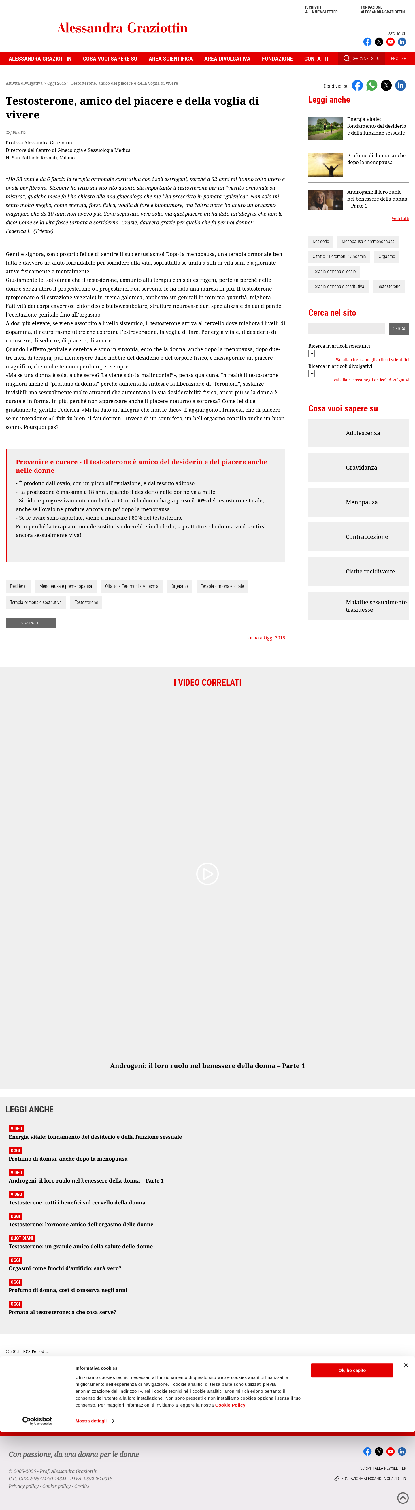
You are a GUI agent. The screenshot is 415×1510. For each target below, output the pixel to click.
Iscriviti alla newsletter (321, 9)
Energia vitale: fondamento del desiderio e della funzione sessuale (376, 126)
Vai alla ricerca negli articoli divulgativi (371, 380)
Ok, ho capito (352, 1448)
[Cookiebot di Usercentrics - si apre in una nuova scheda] (37, 1498)
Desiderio (18, 586)
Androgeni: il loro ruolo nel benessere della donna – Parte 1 (377, 199)
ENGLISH (398, 58)
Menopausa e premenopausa (65, 586)
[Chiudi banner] (406, 1443)
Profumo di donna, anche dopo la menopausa (376, 158)
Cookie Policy (230, 1482)
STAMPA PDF (31, 623)
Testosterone (86, 602)
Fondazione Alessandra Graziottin (383, 9)
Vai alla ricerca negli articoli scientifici (372, 359)
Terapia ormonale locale (222, 586)
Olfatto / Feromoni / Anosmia (132, 586)
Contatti (316, 58)
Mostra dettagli (91, 1498)
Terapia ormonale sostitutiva (36, 602)
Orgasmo (179, 586)
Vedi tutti (400, 218)
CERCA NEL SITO (362, 58)
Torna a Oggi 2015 (265, 637)
